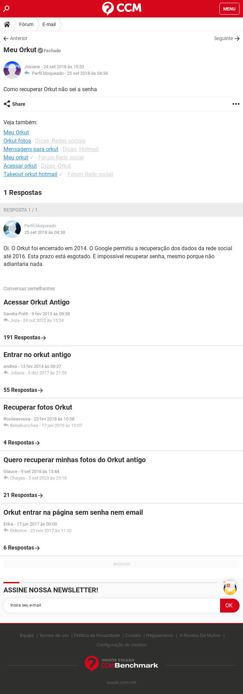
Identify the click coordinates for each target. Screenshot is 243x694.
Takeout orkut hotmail (30, 174)
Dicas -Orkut (56, 166)
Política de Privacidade (97, 635)
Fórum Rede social (61, 157)
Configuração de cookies (121, 644)
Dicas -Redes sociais (60, 140)
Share (18, 104)
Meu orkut (15, 157)
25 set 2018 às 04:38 (87, 73)
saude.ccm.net (121, 682)
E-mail (49, 24)
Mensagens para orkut (30, 149)
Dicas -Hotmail (81, 149)
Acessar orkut (20, 166)
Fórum (26, 24)
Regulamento (159, 635)
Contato (133, 635)
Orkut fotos (17, 140)
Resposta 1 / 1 (20, 210)
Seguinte (223, 38)
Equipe (27, 635)
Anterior (18, 38)
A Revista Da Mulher (200, 635)
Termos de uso (53, 635)
